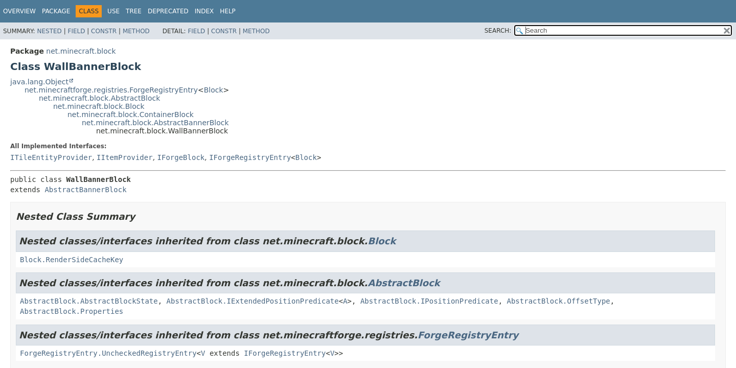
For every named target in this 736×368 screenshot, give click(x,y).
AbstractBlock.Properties (71, 311)
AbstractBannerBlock (85, 190)
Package (56, 11)
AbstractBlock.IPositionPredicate (429, 301)
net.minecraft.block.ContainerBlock (130, 114)
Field (76, 31)
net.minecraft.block (81, 51)
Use (113, 11)
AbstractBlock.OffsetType (558, 301)
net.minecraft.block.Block (99, 106)
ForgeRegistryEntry (468, 335)
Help (228, 11)
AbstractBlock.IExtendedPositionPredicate (253, 301)
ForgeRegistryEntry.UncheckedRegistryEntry (108, 353)
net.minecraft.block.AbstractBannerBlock (155, 123)
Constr (104, 31)
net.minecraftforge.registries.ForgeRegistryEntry (111, 90)
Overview (19, 11)
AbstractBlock (403, 283)
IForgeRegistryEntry (250, 157)
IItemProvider (125, 157)
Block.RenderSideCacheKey (71, 260)
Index (204, 11)
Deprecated (168, 11)
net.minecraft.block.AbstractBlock (99, 98)
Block (213, 90)
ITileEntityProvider (51, 157)
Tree (134, 11)
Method (136, 31)
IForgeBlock (181, 157)
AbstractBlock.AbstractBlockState (89, 301)
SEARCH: (498, 30)
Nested (49, 31)
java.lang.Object (39, 82)
